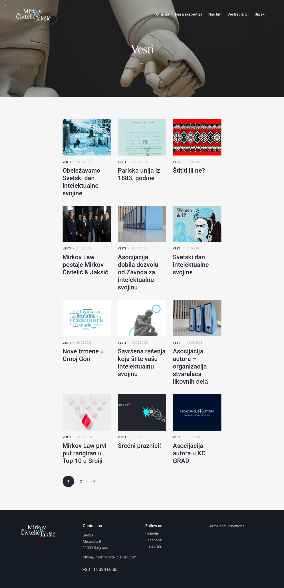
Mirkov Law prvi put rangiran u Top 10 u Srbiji (84, 453)
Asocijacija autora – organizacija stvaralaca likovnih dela (190, 366)
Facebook (153, 540)
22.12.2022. (140, 437)
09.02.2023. (84, 437)
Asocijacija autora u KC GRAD (189, 453)
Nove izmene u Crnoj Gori (83, 355)
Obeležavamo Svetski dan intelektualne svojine (81, 182)
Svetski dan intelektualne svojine (191, 264)
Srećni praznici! (139, 445)
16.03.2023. (140, 342)
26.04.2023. (195, 248)
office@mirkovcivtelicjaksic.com (109, 557)
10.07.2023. (140, 248)
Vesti (67, 161)
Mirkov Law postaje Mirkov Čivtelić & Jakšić (85, 264)
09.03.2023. (195, 342)
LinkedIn (152, 534)
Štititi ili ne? (189, 170)
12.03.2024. (195, 161)
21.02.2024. (84, 248)
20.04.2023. (84, 342)
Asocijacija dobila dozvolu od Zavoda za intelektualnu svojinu (138, 272)
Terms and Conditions (226, 526)
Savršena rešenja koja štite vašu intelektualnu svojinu (142, 363)
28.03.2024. (140, 161)
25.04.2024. (84, 161)
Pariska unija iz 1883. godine (139, 174)
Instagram (153, 546)
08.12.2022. (195, 437)
